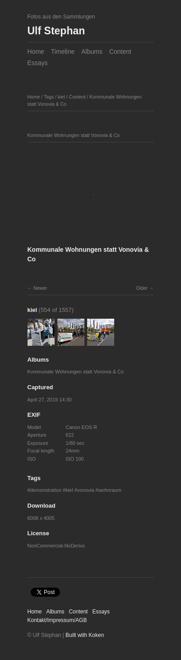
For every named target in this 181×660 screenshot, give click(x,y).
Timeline (62, 51)
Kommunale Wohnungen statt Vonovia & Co (76, 371)
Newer (40, 288)
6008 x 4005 (41, 518)
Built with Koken (84, 635)
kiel (61, 96)
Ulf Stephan (56, 31)
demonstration (45, 490)
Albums (91, 51)
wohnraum (109, 490)
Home (36, 51)
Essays (38, 62)
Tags (49, 96)
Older (142, 288)
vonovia (85, 490)
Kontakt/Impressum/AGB (57, 620)
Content (120, 51)
